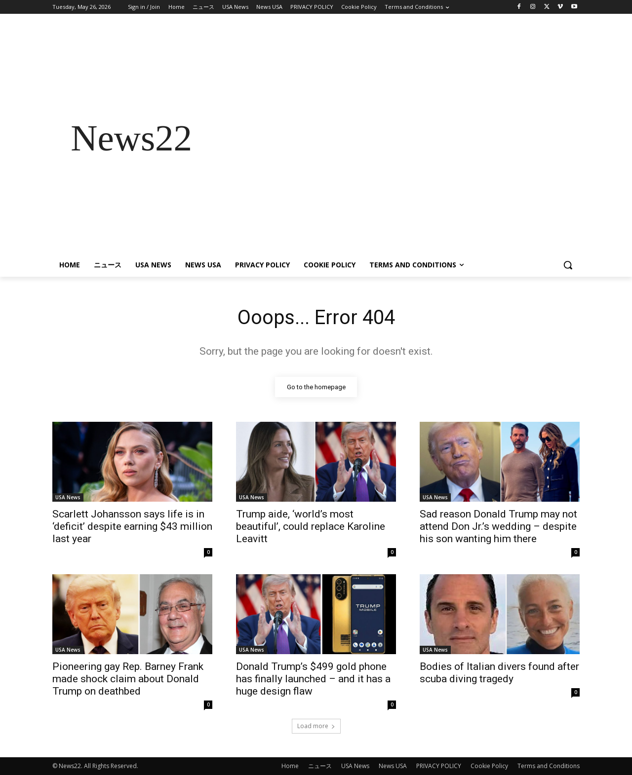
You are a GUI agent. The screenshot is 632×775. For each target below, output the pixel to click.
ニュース (320, 766)
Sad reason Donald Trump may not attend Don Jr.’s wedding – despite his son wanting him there (498, 526)
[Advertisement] (395, 138)
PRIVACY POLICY (438, 766)
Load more (316, 726)
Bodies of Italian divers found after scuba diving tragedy (499, 673)
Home (290, 766)
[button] (568, 265)
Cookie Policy (489, 766)
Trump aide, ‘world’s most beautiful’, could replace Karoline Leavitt (310, 526)
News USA (393, 766)
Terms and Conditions (548, 766)
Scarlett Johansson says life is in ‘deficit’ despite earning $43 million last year (132, 526)
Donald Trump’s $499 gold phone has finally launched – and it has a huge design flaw (313, 679)
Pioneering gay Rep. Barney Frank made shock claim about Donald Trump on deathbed (127, 679)
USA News (67, 497)
